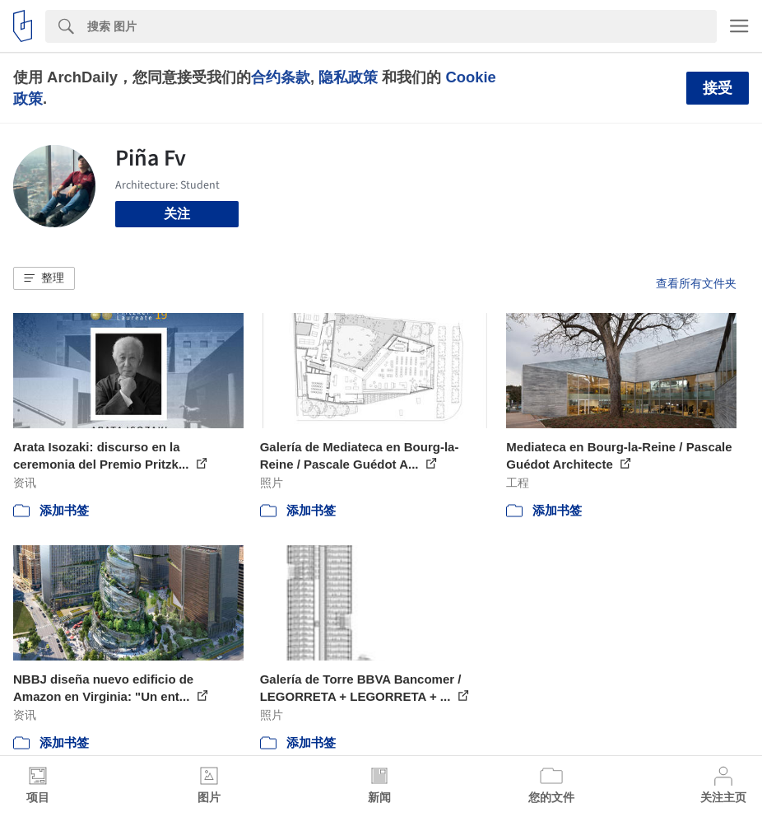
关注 (177, 214)
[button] (44, 278)
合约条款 (280, 77)
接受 (717, 88)
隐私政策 (348, 77)
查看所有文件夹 (696, 283)
